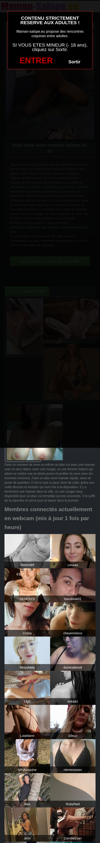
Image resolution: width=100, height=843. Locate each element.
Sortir (74, 61)
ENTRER (36, 60)
